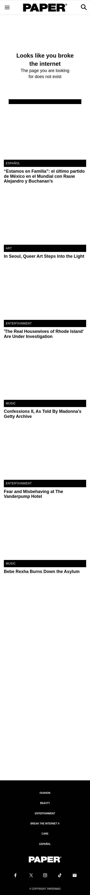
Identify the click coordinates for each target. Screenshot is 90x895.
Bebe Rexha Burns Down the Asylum (41, 571)
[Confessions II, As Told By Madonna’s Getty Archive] (45, 372)
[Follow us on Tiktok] (60, 875)
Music (11, 403)
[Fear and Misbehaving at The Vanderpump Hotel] (45, 452)
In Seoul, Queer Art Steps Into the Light (44, 256)
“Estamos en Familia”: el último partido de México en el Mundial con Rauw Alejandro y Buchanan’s (44, 176)
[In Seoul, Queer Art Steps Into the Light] (45, 217)
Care (45, 833)
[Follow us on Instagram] (45, 875)
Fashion (45, 793)
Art (9, 248)
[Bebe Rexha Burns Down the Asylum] (45, 532)
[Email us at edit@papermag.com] (75, 875)
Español (45, 844)
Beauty (45, 803)
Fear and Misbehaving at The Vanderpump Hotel (33, 494)
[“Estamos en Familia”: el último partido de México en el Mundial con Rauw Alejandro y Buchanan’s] (45, 132)
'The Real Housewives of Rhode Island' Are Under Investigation (44, 334)
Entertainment (19, 323)
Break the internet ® (45, 823)
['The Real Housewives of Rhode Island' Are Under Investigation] (45, 292)
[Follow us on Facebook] (15, 875)
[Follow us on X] (30, 875)
